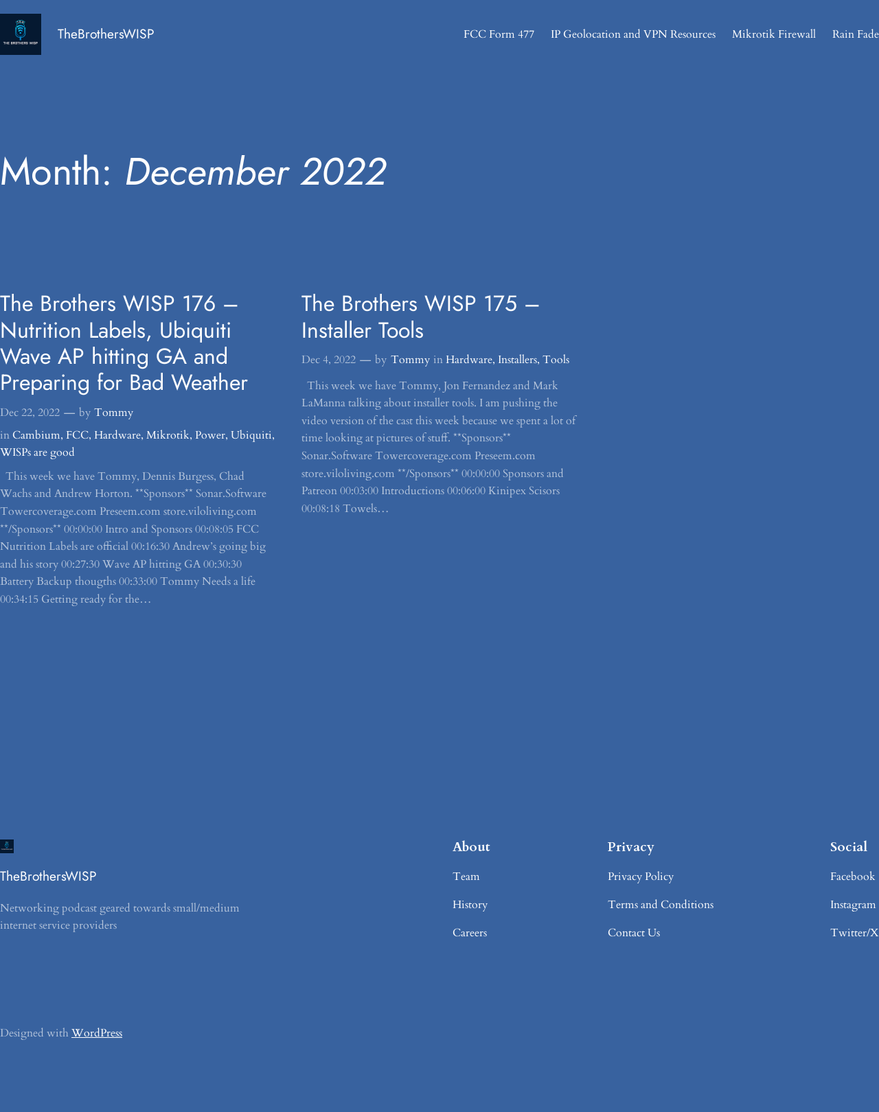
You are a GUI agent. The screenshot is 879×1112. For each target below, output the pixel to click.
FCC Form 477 (499, 34)
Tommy (113, 412)
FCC (77, 435)
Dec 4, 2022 (328, 359)
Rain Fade (855, 34)
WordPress (96, 1033)
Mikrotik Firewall (774, 34)
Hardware (117, 435)
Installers (517, 359)
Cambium (36, 435)
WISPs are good (37, 452)
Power (210, 435)
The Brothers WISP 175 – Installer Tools (420, 316)
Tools (556, 359)
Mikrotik (168, 435)
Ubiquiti (251, 435)
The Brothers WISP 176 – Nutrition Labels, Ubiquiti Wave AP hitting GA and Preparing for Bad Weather (124, 343)
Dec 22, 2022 (30, 412)
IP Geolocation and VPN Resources (633, 34)
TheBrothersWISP (106, 33)
